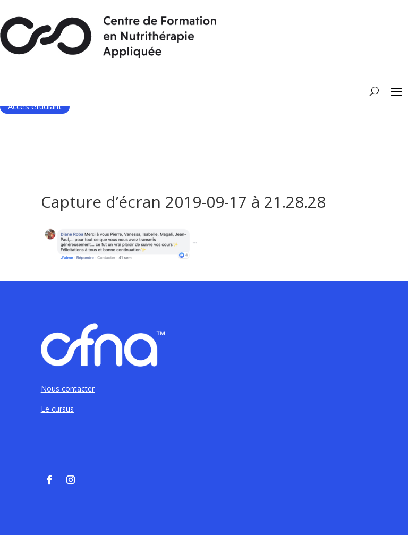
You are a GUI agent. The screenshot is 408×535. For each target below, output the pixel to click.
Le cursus (57, 409)
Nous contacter (68, 389)
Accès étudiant (35, 106)
